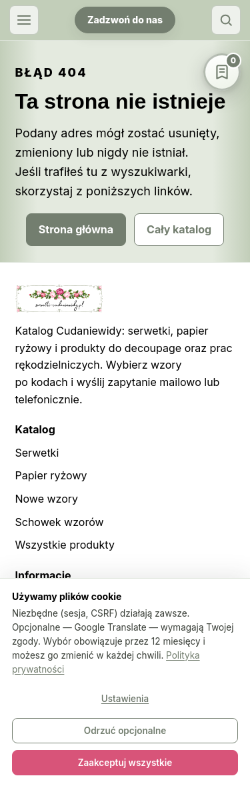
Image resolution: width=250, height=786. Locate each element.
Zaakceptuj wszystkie (125, 762)
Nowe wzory (47, 498)
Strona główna (76, 229)
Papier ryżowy (51, 475)
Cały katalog (179, 229)
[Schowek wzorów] (222, 72)
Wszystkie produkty (65, 544)
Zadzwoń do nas (125, 19)
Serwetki (37, 452)
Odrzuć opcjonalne (125, 730)
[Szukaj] (226, 20)
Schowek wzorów (59, 522)
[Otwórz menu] (24, 20)
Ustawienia (125, 698)
